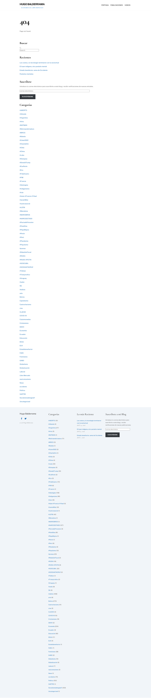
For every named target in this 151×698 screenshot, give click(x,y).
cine (21, 308)
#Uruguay (23, 279)
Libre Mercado (25, 376)
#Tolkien (23, 271)
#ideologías (24, 185)
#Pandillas (23, 226)
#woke (22, 282)
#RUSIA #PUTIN (25, 260)
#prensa (23, 249)
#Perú (22, 238)
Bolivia (22, 297)
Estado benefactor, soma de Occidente (33, 71)
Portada (105, 5)
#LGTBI (22, 208)
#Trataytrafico (25, 275)
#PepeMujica (24, 230)
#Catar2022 (24, 140)
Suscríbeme (27, 97)
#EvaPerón (23, 167)
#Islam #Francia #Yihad (28, 196)
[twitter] (25, 419)
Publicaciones (116, 5)
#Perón (22, 234)
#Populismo (24, 245)
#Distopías (23, 159)
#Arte (22, 122)
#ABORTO (23, 111)
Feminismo (23, 357)
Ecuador (23, 335)
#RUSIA (22, 256)
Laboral (22, 372)
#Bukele (23, 137)
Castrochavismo (25, 305)
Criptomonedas (25, 320)
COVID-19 (23, 316)
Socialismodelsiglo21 (27, 398)
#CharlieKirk (24, 144)
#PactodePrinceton (26, 223)
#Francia (23, 182)
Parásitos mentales (26, 74)
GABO (22, 361)
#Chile (22, 148)
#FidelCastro (24, 174)
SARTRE (23, 394)
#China (22, 152)
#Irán (21, 193)
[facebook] (21, 419)
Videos (127, 5)
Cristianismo (24, 323)
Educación (23, 338)
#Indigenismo (24, 189)
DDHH (22, 327)
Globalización (24, 368)
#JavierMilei (24, 200)
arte (21, 294)
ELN (21, 346)
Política (22, 391)
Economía (23, 331)
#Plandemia (24, 241)
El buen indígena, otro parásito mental (33, 67)
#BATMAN (23, 126)
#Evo (21, 170)
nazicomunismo (25, 379)
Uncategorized (25, 402)
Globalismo (24, 365)
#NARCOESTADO (26, 219)
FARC (22, 353)
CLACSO (23, 312)
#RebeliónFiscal (25, 253)
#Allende (23, 114)
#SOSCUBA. (24, 264)
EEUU (22, 342)
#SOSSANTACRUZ (26, 267)
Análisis (22, 290)
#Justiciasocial (25, 204)
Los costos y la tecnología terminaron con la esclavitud (39, 63)
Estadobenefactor (26, 350)
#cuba (22, 155)
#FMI (21, 178)
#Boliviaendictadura (27, 129)
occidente (23, 387)
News (22, 383)
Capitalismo (24, 301)
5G (21, 286)
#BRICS (22, 133)
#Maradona (24, 211)
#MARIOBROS (25, 215)
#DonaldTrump (25, 163)
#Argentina (24, 118)
